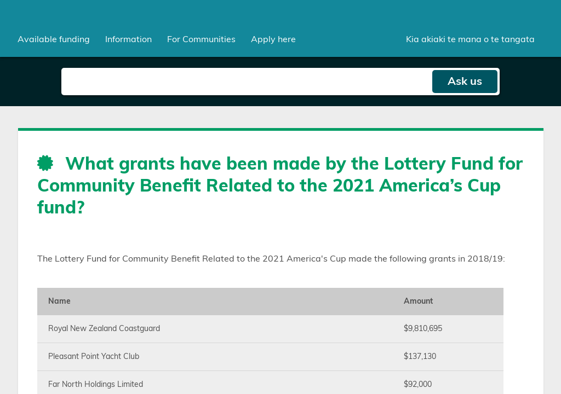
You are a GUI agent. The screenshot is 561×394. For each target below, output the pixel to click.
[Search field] (247, 81)
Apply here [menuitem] (273, 39)
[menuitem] (54, 39)
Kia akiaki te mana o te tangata (470, 39)
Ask (465, 81)
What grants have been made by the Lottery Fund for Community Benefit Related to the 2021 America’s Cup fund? (280, 186)
